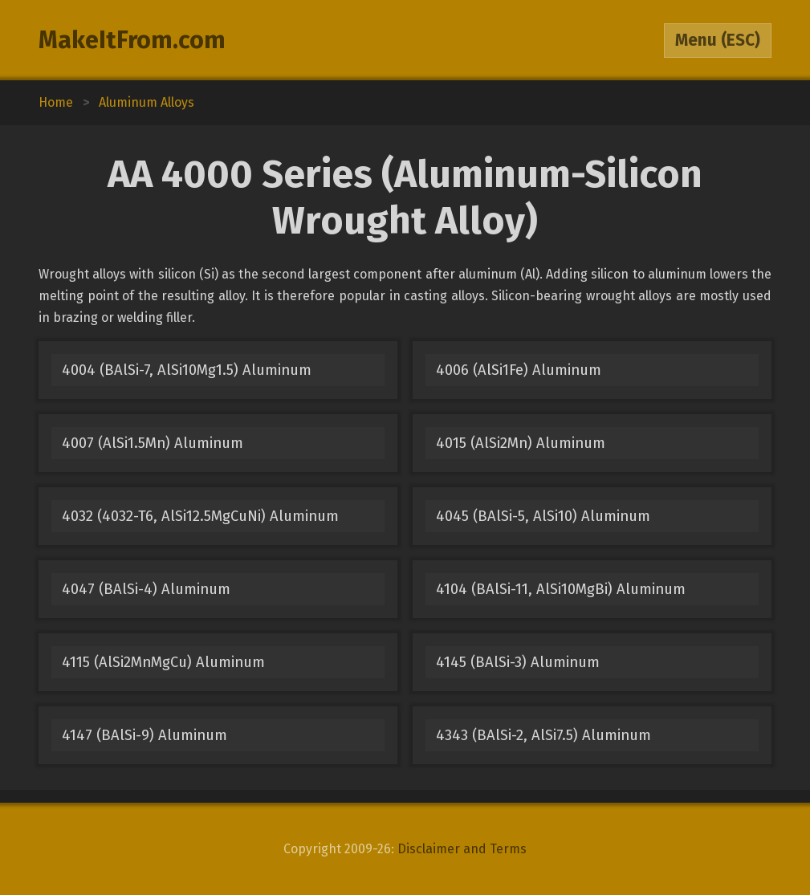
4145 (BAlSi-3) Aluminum (518, 662)
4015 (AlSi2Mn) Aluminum (520, 443)
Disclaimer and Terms (462, 848)
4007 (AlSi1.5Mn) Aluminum (152, 443)
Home (56, 102)
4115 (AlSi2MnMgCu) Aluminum (163, 662)
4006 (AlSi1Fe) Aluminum (518, 370)
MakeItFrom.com (132, 40)
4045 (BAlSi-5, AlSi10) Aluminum (543, 516)
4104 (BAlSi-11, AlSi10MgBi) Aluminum (561, 589)
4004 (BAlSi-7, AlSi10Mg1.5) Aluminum (186, 370)
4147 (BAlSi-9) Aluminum (144, 735)
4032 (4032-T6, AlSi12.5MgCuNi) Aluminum (200, 516)
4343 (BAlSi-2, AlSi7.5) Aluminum (543, 735)
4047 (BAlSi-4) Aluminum (146, 589)
